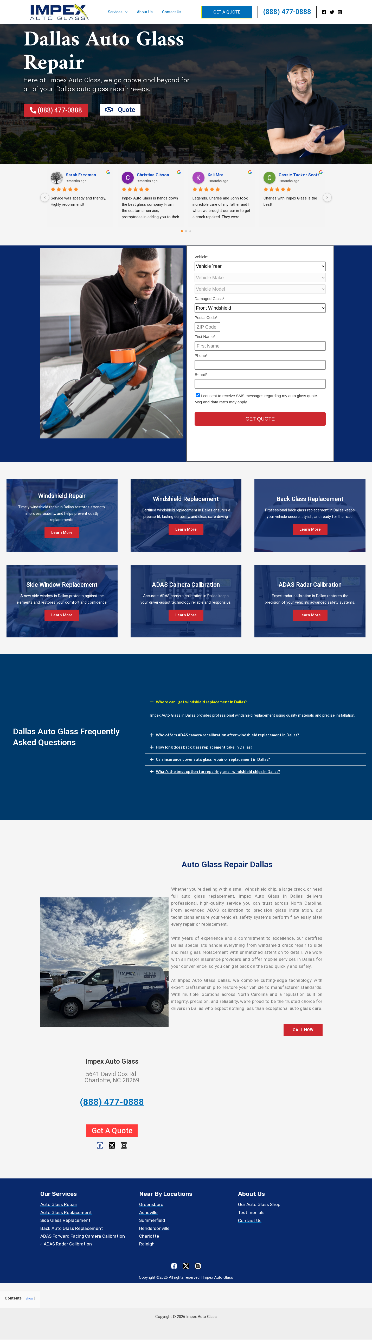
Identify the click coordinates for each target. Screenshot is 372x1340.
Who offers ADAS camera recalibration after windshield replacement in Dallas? (228, 734)
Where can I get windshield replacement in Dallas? (201, 701)
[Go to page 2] (190, 231)
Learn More (62, 532)
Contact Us (167, 12)
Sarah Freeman (81, 174)
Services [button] (117, 12)
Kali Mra (215, 174)
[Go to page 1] (186, 231)
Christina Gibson (153, 174)
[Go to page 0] (182, 231)
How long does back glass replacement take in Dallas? (204, 747)
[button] (124, 12)
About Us (142, 12)
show (29, 1299)
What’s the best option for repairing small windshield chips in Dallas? (218, 771)
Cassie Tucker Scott (299, 174)
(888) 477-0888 (287, 12)
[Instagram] (339, 12)
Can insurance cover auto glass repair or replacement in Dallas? (213, 759)
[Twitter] (332, 12)
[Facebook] (324, 12)
